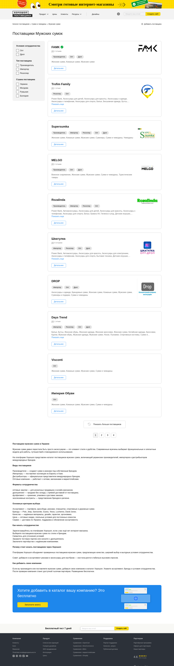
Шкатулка (58, 238)
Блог (14, 646)
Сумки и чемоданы (39, 24)
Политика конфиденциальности (24, 652)
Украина (23, 84)
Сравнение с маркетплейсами (84, 652)
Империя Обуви (62, 393)
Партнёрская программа (142, 643)
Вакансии (16, 649)
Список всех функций (50, 643)
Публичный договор (110, 649)
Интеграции (47, 652)
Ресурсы (76, 14)
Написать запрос (109, 646)
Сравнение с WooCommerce (83, 646)
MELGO (56, 160)
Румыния (24, 92)
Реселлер (24, 73)
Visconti (57, 359)
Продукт (43, 14)
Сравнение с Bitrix (79, 649)
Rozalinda (58, 199)
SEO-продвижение (49, 649)
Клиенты (64, 14)
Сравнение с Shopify (80, 655)
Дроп (22, 54)
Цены (54, 14)
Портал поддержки (110, 643)
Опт (21, 50)
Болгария (24, 96)
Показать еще (57, 104)
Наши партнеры (139, 649)
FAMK (56, 47)
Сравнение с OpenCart (81, 643)
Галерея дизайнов (49, 646)
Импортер (24, 69)
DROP (55, 281)
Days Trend (59, 317)
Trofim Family (60, 84)
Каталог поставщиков (21, 24)
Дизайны (95, 14)
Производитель (27, 65)
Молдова (24, 88)
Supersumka (60, 126)
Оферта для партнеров (142, 646)
